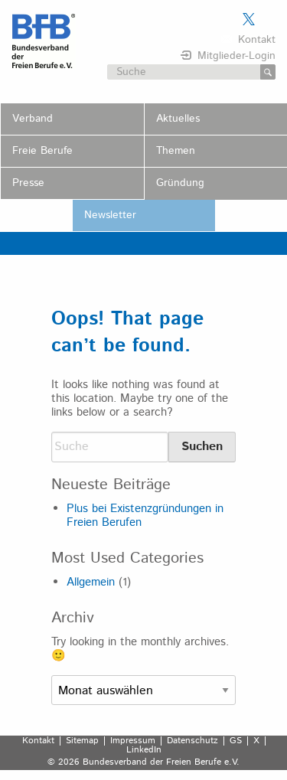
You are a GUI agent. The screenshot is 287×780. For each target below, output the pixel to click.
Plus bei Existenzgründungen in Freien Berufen (145, 515)
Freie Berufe (42, 150)
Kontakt (257, 39)
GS (236, 741)
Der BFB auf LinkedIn (268, 19)
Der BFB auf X (248, 19)
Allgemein (91, 582)
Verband (32, 118)
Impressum (132, 741)
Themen (175, 150)
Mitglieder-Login (236, 56)
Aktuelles (178, 118)
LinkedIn (143, 750)
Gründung (180, 183)
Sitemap (82, 741)
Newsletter (110, 215)
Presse (28, 183)
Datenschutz (192, 741)
